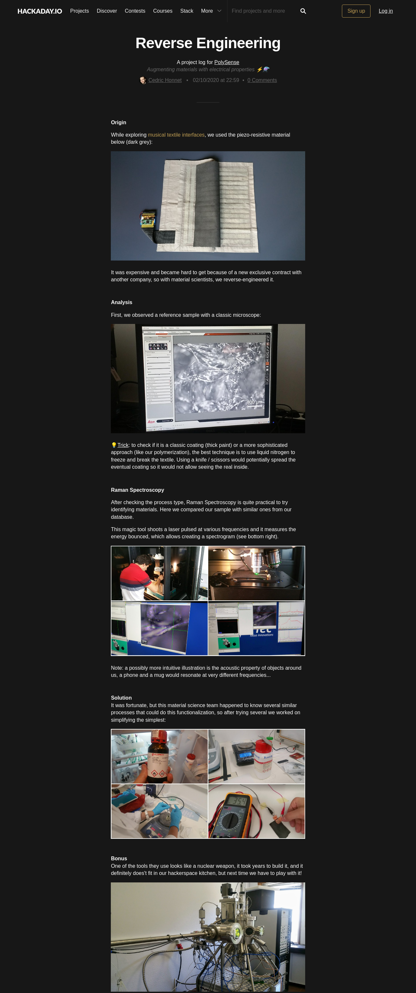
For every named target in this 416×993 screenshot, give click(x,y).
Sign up (356, 11)
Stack (186, 11)
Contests (135, 11)
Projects (79, 11)
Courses (163, 11)
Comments (262, 80)
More (213, 11)
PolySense (227, 62)
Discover (107, 11)
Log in (386, 11)
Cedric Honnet (160, 80)
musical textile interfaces (176, 135)
